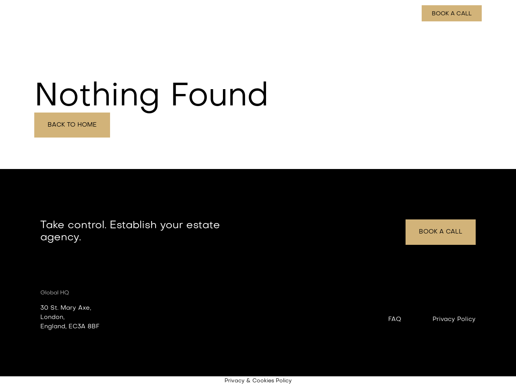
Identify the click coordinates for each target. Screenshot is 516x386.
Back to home (72, 125)
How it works (361, 14)
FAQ (394, 319)
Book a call (452, 14)
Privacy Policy (454, 319)
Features (317, 14)
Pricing (401, 14)
